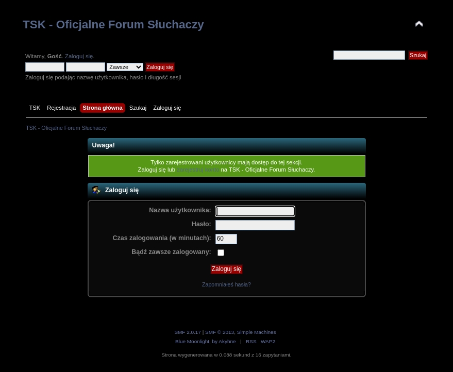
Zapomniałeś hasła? (226, 284)
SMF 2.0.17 (187, 332)
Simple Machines (256, 332)
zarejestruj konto (198, 169)
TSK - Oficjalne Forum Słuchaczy (113, 24)
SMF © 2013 (219, 332)
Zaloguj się (79, 56)
